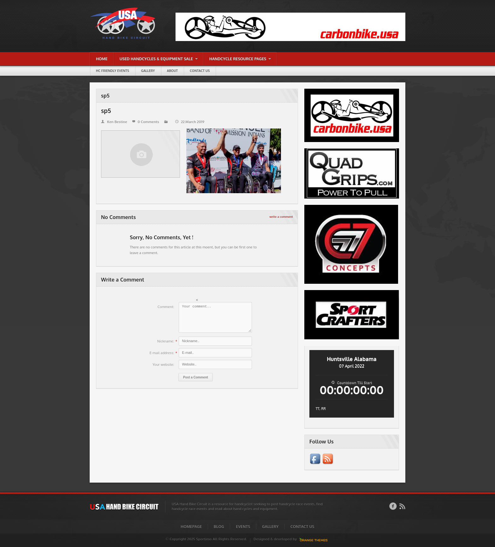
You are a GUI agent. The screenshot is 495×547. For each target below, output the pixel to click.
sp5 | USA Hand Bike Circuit (111, 9)
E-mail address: (162, 352)
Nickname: (165, 341)
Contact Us (302, 526)
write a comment (281, 216)
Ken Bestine (114, 122)
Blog (219, 526)
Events (243, 526)
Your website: (163, 364)
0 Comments (145, 122)
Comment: (166, 307)
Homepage (191, 526)
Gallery (270, 526)
